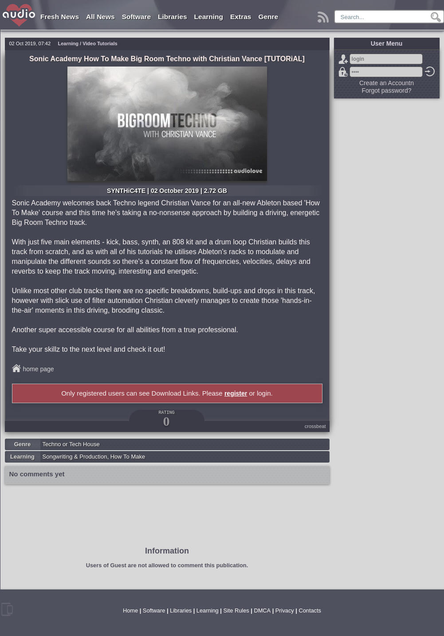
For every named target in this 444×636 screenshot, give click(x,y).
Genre (268, 16)
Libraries (172, 16)
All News (100, 16)
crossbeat (315, 426)
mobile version (7, 609)
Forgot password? (343, 72)
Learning (208, 16)
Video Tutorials (100, 43)
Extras (240, 16)
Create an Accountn (386, 82)
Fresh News (59, 16)
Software (136, 16)
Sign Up (343, 59)
